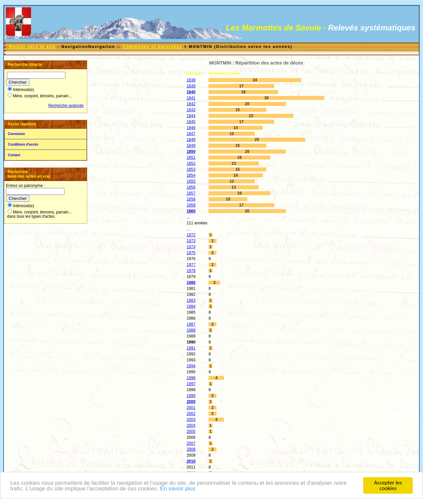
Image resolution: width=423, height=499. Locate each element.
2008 (191, 449)
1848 (191, 139)
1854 (191, 175)
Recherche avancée (66, 105)
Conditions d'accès (23, 144)
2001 (191, 407)
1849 (191, 145)
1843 (191, 110)
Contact (14, 155)
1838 (191, 80)
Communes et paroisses (152, 46)
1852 (191, 163)
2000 (191, 401)
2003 (191, 419)
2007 (191, 443)
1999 (191, 395)
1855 (191, 181)
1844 (191, 115)
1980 (191, 282)
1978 (191, 270)
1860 (191, 211)
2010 (191, 461)
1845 (191, 121)
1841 (191, 98)
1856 (191, 187)
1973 (191, 241)
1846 (191, 127)
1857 (191, 193)
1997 (191, 384)
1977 (191, 264)
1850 (191, 151)
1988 (191, 330)
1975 (191, 252)
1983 (191, 300)
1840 (191, 92)
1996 (191, 378)
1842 (191, 104)
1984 (191, 306)
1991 (191, 348)
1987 (191, 324)
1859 (191, 205)
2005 (191, 431)
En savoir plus (177, 489)
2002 (191, 413)
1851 (191, 157)
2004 (191, 425)
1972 (191, 235)
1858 (191, 199)
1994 (191, 366)
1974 (191, 247)
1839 (191, 86)
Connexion (16, 134)
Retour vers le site (32, 46)
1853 (191, 169)
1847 (191, 133)
